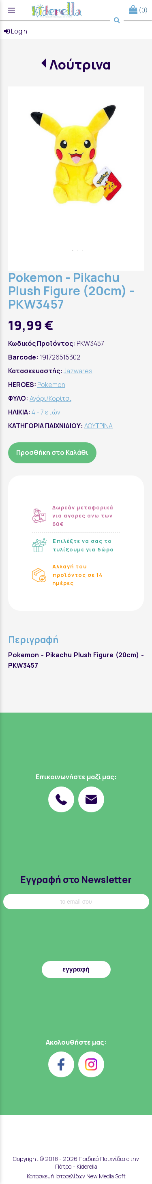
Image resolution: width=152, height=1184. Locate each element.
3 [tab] (83, 250)
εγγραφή (75, 969)
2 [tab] (78, 250)
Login (15, 31)
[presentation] (76, 937)
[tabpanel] (76, 154)
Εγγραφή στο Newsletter (76, 879)
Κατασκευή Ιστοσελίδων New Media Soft (76, 1176)
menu (11, 10)
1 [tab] (73, 250)
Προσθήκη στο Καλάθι (52, 452)
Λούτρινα (80, 65)
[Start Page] (56, 10)
